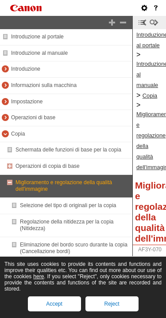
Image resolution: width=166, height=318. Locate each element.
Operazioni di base (33, 117)
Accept (54, 304)
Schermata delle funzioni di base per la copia (68, 150)
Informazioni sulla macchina (44, 85)
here (38, 276)
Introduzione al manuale (39, 53)
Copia (18, 134)
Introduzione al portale (37, 37)
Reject (111, 304)
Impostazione (26, 101)
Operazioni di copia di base (47, 166)
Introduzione (25, 69)
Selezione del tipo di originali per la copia (68, 205)
